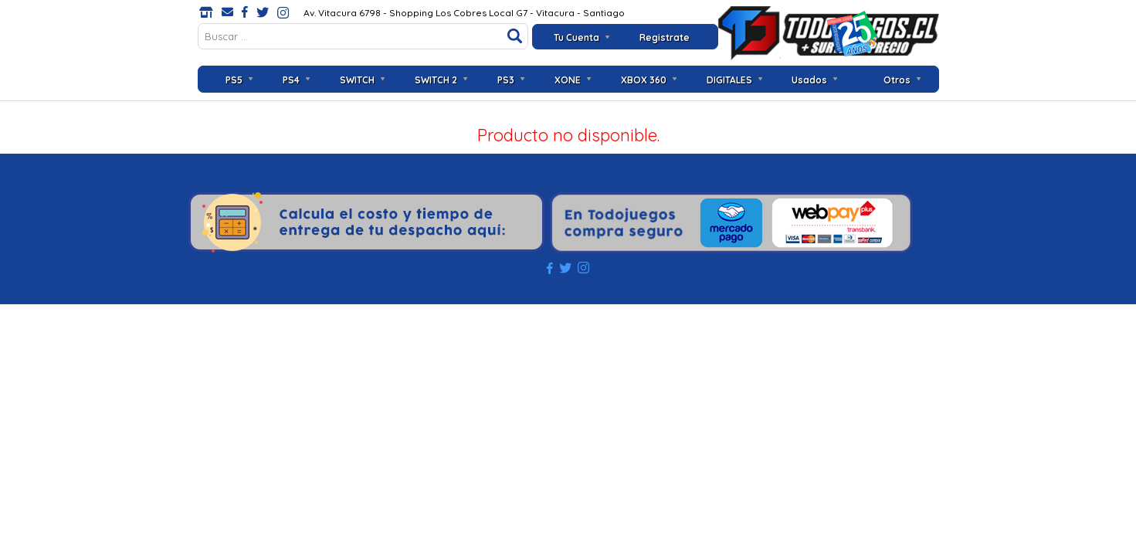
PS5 (234, 80)
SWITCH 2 (436, 80)
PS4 (291, 80)
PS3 (505, 80)
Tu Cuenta (576, 37)
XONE (567, 80)
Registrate (664, 37)
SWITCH (357, 80)
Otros (896, 80)
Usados (809, 80)
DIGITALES (729, 80)
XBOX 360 (643, 80)
